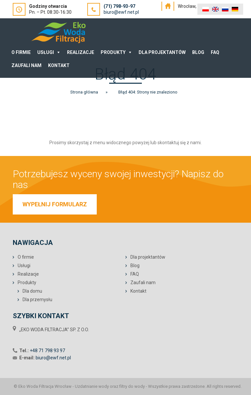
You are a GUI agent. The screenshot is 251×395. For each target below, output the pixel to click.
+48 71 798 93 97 (47, 350)
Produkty (113, 52)
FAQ (215, 52)
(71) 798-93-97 (119, 6)
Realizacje (80, 52)
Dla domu (32, 291)
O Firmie (21, 52)
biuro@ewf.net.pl (121, 12)
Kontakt (59, 65)
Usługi (45, 52)
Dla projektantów (162, 52)
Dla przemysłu (37, 299)
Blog (198, 52)
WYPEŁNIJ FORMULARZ (55, 204)
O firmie (26, 257)
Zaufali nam (26, 65)
